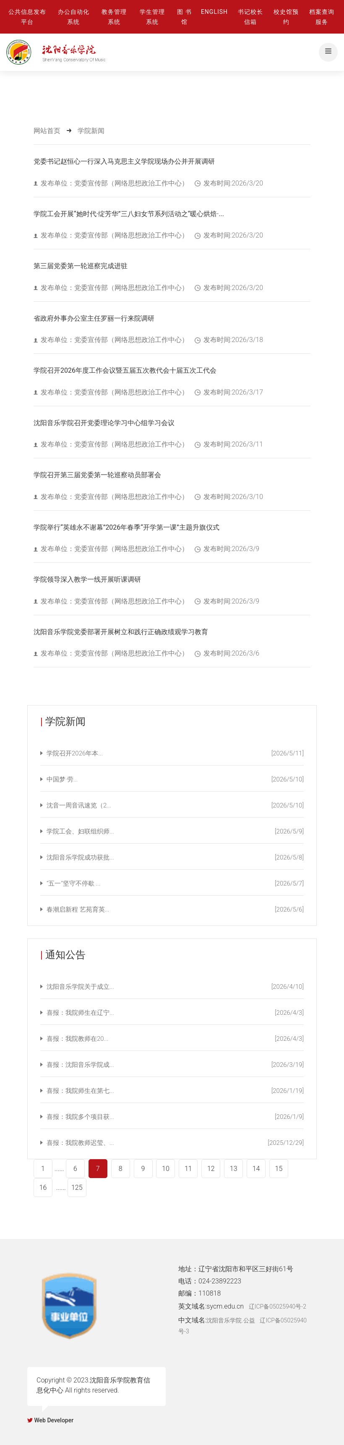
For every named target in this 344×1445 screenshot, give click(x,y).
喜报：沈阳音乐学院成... (175, 1064)
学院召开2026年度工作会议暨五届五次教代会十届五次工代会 (125, 370)
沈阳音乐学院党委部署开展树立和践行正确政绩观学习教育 (121, 632)
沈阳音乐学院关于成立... (175, 986)
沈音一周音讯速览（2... (175, 805)
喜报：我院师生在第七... (175, 1090)
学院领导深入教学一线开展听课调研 (87, 579)
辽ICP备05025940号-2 (277, 1306)
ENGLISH (214, 11)
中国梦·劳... (175, 779)
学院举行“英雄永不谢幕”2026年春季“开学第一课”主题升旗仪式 (126, 527)
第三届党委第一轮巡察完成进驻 (81, 266)
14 (256, 1169)
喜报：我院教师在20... (175, 1038)
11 (188, 1169)
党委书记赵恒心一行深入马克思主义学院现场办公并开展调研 (124, 161)
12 (211, 1169)
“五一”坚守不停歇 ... (175, 883)
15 (279, 1169)
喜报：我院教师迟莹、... (175, 1142)
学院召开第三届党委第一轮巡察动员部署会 (97, 475)
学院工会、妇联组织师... (175, 831)
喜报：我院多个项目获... (175, 1116)
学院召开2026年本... (175, 753)
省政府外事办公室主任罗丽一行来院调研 (94, 318)
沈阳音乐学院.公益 (230, 1320)
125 (77, 1188)
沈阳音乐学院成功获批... (175, 857)
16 (43, 1188)
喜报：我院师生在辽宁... (175, 1012)
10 (165, 1169)
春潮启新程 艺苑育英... (175, 909)
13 (233, 1169)
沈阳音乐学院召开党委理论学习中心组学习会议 (104, 423)
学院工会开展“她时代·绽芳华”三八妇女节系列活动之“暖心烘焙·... (129, 214)
